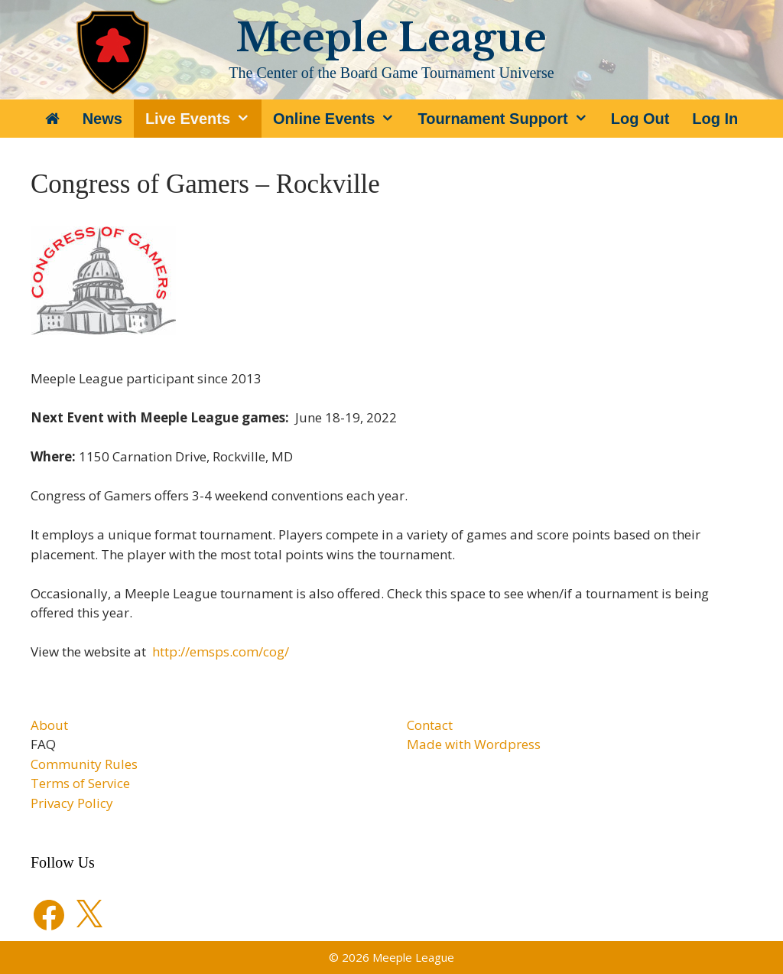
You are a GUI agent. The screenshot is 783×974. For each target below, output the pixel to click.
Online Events (339, 118)
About (49, 725)
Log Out (640, 118)
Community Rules (84, 764)
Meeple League (391, 38)
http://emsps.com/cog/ (220, 651)
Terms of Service (80, 783)
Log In (715, 118)
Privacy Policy (72, 803)
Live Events (203, 118)
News (102, 118)
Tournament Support (508, 118)
